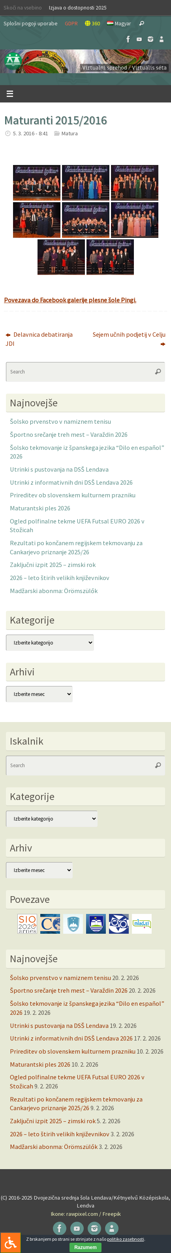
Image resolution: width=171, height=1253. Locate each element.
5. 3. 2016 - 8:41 (30, 133)
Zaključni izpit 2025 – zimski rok (53, 565)
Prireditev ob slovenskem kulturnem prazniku (72, 495)
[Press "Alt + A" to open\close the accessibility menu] (10, 1242)
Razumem (85, 1247)
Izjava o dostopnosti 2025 (78, 7)
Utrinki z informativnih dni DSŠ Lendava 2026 (71, 482)
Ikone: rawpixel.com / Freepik (86, 1213)
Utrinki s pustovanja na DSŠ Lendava (59, 469)
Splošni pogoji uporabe (31, 23)
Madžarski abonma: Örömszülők (54, 591)
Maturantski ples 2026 (40, 508)
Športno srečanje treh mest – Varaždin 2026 (69, 434)
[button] (85, 61)
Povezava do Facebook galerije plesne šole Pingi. (70, 300)
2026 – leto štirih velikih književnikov (59, 578)
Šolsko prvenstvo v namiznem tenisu (60, 421)
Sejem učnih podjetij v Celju (129, 338)
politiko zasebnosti (125, 1239)
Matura (69, 133)
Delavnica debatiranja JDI (39, 338)
